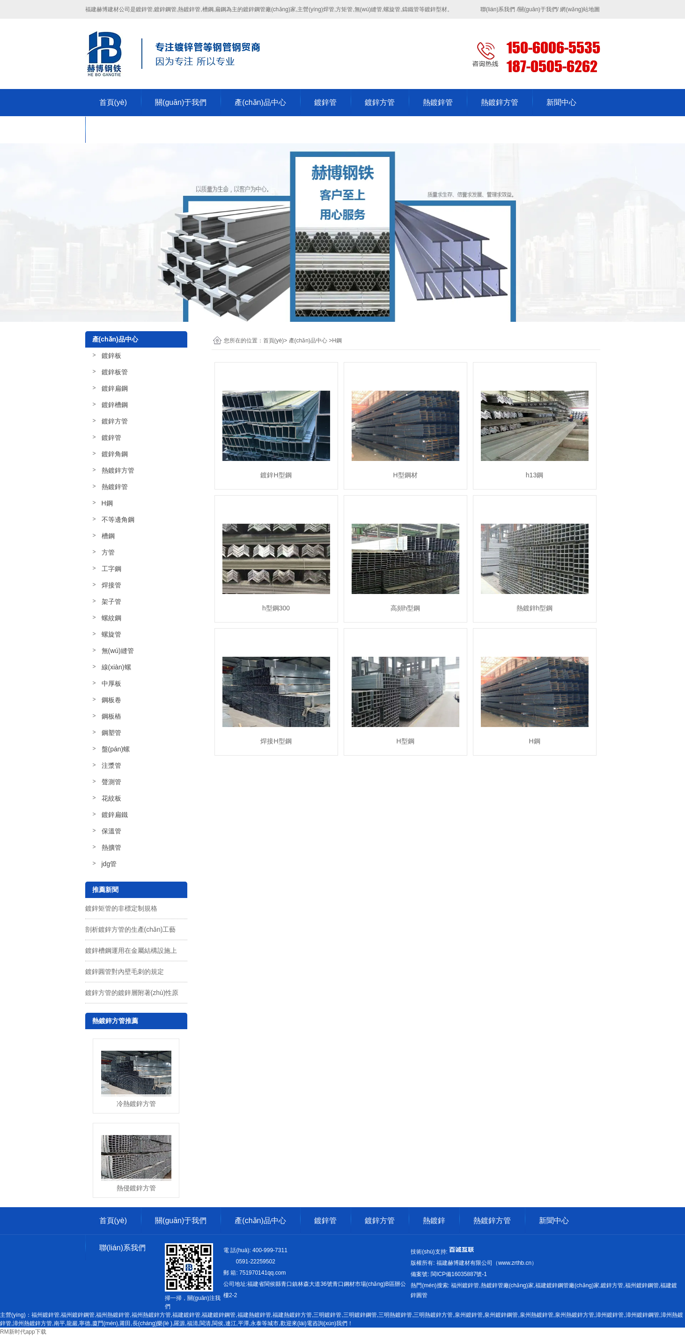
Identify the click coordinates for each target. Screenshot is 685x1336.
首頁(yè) (113, 102)
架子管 (111, 601)
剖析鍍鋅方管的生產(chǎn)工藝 (130, 929)
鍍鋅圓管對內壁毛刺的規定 (124, 971)
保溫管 (111, 831)
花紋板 (111, 798)
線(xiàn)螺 (116, 667)
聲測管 (111, 782)
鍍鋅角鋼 (115, 454)
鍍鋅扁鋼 (115, 388)
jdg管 (109, 864)
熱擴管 (111, 847)
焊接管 (111, 585)
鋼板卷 (111, 700)
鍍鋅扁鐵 (115, 814)
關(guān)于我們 (180, 102)
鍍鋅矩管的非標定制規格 (121, 908)
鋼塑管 (111, 732)
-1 (458, 1274)
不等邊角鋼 (118, 519)
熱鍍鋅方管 (499, 102)
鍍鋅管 (325, 102)
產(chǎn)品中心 (260, 102)
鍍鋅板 (111, 355)
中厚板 (111, 683)
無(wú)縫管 (118, 650)
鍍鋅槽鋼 (115, 404)
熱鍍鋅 (434, 1221)
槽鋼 (108, 536)
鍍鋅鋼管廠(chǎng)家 (269, 9)
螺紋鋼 (111, 618)
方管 (108, 552)
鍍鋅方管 (380, 102)
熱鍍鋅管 (438, 102)
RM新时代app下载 (23, 1332)
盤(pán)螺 (116, 749)
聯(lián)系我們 (122, 130)
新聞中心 (561, 102)
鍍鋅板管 (115, 372)
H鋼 (107, 503)
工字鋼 (111, 568)
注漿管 (111, 765)
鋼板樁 (111, 716)
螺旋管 (111, 634)
